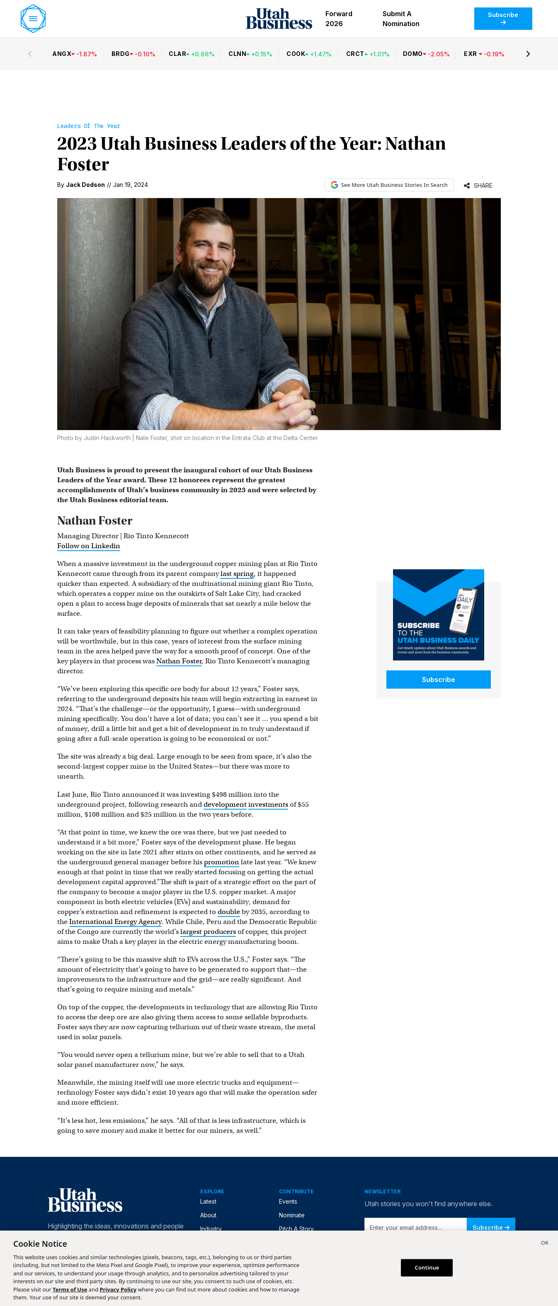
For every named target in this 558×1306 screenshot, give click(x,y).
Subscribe (503, 18)
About (208, 1215)
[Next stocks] (528, 53)
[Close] (545, 1244)
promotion (221, 862)
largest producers (208, 931)
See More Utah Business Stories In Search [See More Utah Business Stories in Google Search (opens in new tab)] (389, 185)
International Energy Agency (115, 921)
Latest (208, 1201)
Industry (211, 1228)
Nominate (292, 1215)
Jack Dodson (85, 184)
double (229, 911)
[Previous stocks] (30, 53)
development (225, 804)
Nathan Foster (178, 661)
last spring (237, 573)
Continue (427, 1267)
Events (288, 1201)
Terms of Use (70, 1289)
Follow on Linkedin (88, 546)
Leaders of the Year (88, 126)
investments (268, 804)
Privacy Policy (118, 1289)
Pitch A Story (296, 1228)
